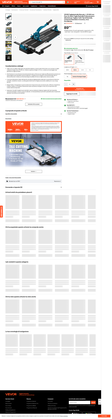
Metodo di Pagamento (10, 412)
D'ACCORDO (104, 416)
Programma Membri (31, 401)
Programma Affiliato (31, 405)
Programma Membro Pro (32, 403)
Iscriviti (93, 402)
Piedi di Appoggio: (68, 73)
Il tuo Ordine (8, 405)
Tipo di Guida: (67, 53)
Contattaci (7, 401)
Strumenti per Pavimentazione (36, 9)
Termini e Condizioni (52, 403)
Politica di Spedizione (10, 410)
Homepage (7, 9)
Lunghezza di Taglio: (69, 67)
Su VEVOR (50, 401)
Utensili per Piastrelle (47, 9)
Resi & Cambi (8, 403)
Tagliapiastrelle (56, 9)
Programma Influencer (32, 407)
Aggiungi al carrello (71, 94)
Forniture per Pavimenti (23, 9)
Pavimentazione (14, 9)
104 (17, 100)
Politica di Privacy (52, 405)
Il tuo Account (8, 407)
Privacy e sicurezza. (64, 416)
